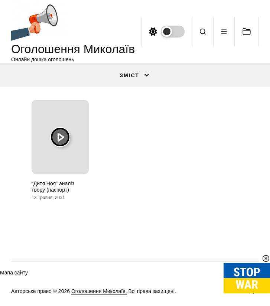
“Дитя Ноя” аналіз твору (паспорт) (53, 186)
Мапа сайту (14, 273)
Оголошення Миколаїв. (99, 291)
